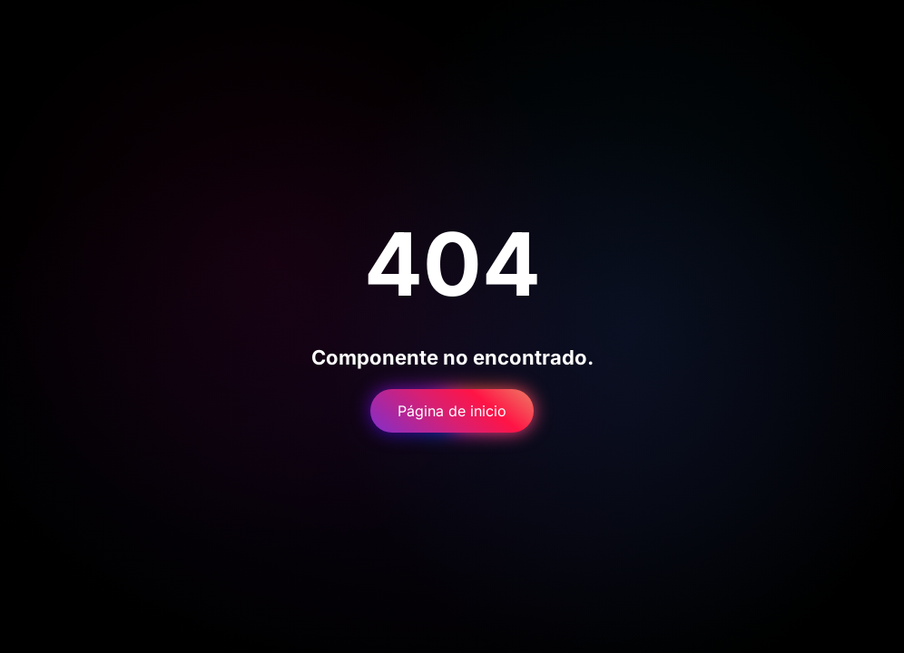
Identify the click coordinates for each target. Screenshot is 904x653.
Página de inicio (452, 411)
